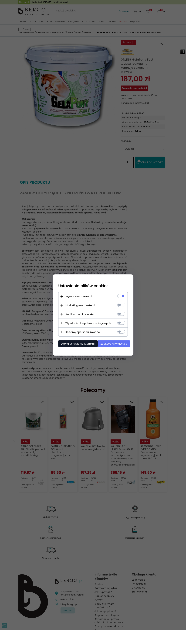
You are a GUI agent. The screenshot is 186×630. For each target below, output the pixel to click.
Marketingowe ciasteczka (80, 305)
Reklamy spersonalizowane (81, 332)
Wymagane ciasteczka (78, 296)
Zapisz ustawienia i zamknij (76, 343)
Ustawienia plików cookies (82, 285)
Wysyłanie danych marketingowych (86, 323)
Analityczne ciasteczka (78, 314)
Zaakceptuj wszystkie (113, 343)
